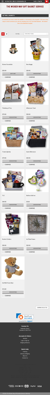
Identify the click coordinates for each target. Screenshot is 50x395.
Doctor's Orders (6, 239)
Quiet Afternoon (31, 152)
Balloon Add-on (30, 195)
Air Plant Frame (30, 239)
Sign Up (40, 1)
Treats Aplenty (6, 152)
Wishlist (25, 338)
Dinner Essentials (7, 64)
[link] (25, 317)
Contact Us (25, 358)
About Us (25, 356)
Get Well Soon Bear (7, 283)
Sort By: (18, 33)
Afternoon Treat (31, 108)
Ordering (25, 351)
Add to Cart (13, 73)
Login (34, 1)
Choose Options (37, 73)
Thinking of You (7, 108)
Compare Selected (42, 307)
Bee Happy (29, 64)
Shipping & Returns (25, 342)
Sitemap (28, 393)
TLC (3, 195)
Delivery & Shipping (25, 353)
